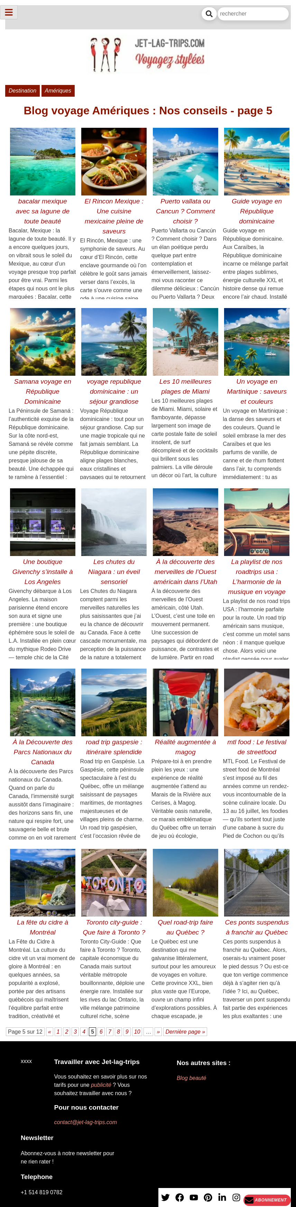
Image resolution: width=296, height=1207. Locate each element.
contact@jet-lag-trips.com (85, 1122)
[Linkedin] (222, 1200)
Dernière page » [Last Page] (185, 1032)
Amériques (58, 91)
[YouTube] (194, 1200)
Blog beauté (191, 1078)
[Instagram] (236, 1200)
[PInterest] (208, 1200)
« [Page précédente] (49, 1032)
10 (137, 1032)
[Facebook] (180, 1200)
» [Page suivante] (158, 1032)
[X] (165, 1200)
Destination (22, 91)
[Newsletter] (267, 1200)
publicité (101, 1085)
